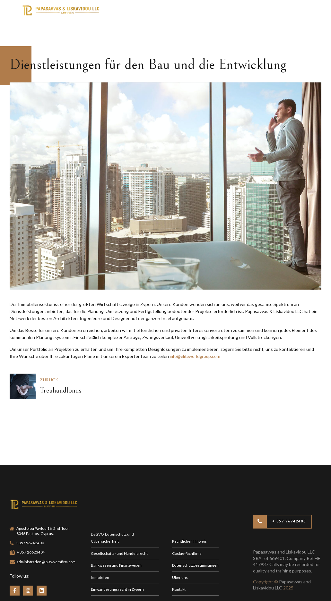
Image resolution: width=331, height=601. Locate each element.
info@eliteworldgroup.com (196, 356)
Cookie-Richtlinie (187, 524)
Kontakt (179, 561)
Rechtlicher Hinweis (189, 511)
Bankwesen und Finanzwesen (117, 536)
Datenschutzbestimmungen (196, 536)
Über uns (180, 548)
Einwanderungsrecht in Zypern (118, 561)
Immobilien (100, 548)
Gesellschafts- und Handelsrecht (120, 524)
